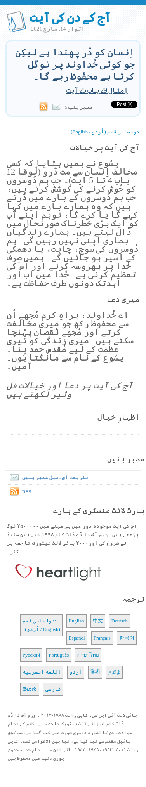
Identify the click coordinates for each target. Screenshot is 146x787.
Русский (31, 655)
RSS (26, 491)
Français (102, 638)
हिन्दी (95, 672)
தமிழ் (114, 672)
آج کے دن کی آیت (70, 17)
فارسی (53, 689)
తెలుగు (30, 689)
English (76, 621)
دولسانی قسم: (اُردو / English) (41, 625)
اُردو (76, 672)
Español (77, 638)
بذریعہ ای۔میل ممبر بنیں (47, 477)
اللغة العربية (42, 672)
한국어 (126, 638)
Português (59, 655)
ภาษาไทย (88, 655)
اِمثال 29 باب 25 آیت (97, 90)
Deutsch (119, 621)
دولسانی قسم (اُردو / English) (105, 132)
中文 (98, 621)
